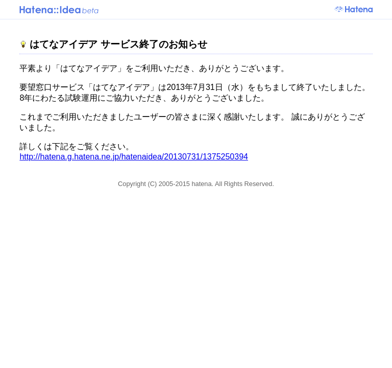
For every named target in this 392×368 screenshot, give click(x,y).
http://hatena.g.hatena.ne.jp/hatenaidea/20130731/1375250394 (133, 156)
